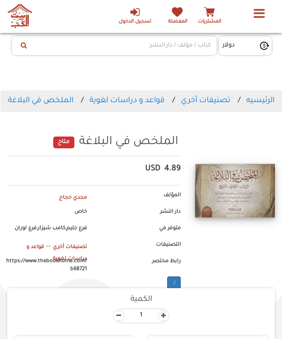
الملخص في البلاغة (40, 101)
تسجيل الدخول (133, 15)
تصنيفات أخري (205, 101)
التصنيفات (168, 245)
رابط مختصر (166, 261)
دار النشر (170, 212)
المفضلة (176, 21)
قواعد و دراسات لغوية (127, 101)
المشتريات (209, 21)
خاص (80, 212)
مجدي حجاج (73, 198)
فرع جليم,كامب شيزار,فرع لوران (51, 228)
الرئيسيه (260, 101)
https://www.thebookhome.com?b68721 (47, 265)
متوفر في (170, 228)
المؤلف (172, 195)
